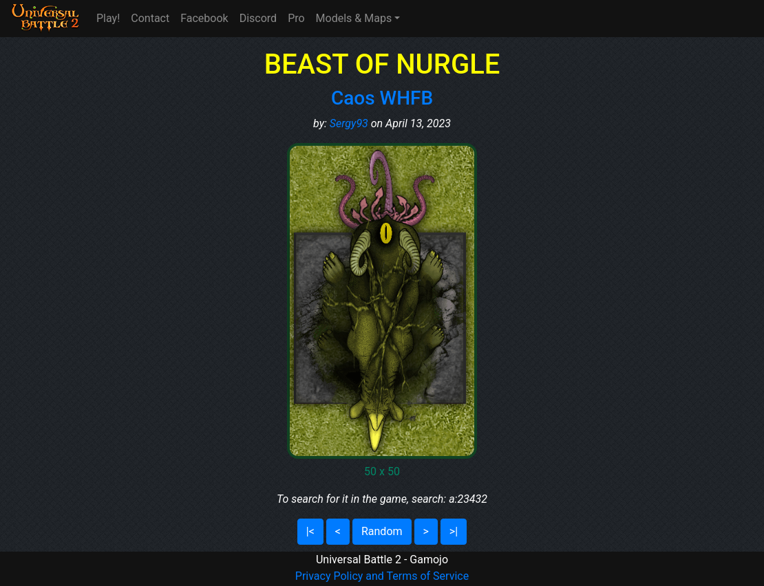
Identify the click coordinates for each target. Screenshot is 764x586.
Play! (108, 18)
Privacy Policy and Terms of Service (382, 576)
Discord (258, 18)
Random (382, 531)
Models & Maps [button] (354, 18)
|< (310, 531)
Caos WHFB (382, 98)
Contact (150, 18)
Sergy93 (349, 123)
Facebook (204, 18)
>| (453, 531)
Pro (296, 18)
